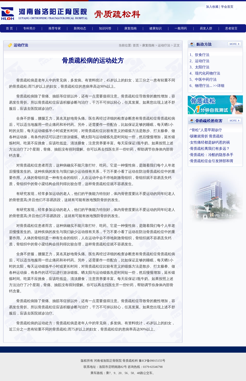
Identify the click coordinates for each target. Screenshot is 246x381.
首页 (135, 45)
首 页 (9, 28)
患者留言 (231, 28)
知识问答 (105, 28)
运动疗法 (164, 45)
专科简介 (29, 28)
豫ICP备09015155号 (152, 360)
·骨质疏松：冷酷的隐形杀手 (211, 155)
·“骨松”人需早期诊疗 (205, 130)
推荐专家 (54, 28)
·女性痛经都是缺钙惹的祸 (209, 142)
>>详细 (218, 86)
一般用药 (181, 28)
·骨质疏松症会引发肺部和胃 (211, 161)
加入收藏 (212, 7)
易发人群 (206, 28)
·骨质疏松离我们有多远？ (209, 149)
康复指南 (130, 28)
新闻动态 (80, 28)
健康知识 (155, 28)
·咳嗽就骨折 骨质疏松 (206, 136)
